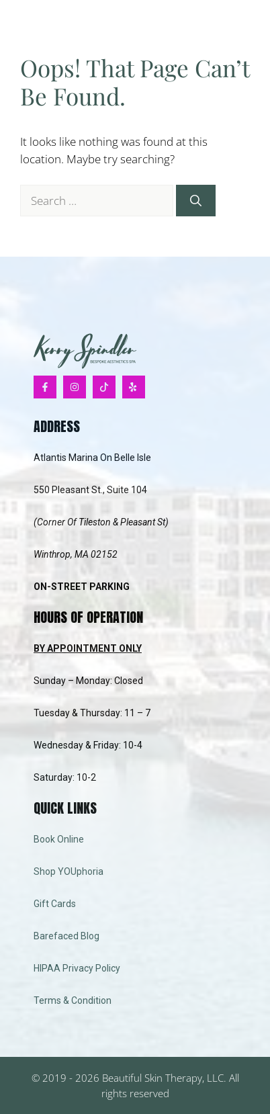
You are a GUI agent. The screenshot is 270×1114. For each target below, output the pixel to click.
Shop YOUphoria (68, 871)
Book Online (59, 839)
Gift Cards (55, 903)
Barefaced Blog (66, 936)
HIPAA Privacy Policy (77, 968)
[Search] (196, 201)
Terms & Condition (72, 1000)
